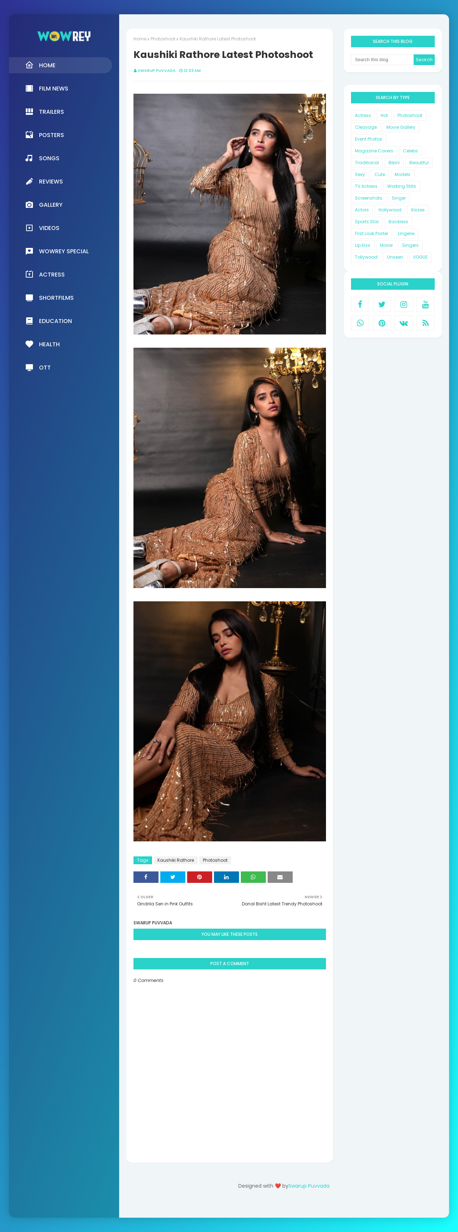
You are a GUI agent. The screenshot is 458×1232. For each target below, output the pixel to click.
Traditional (367, 163)
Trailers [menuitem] (44, 111)
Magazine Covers (374, 151)
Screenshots (368, 198)
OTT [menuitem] (38, 367)
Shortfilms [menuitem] (49, 297)
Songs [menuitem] (42, 158)
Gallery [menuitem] (44, 204)
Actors (362, 210)
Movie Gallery (400, 127)
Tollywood (366, 257)
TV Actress (366, 186)
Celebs (410, 151)
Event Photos (368, 139)
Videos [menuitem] (42, 228)
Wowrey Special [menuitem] (57, 251)
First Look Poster (371, 233)
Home (139, 39)
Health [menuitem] (42, 344)
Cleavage (366, 127)
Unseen (395, 257)
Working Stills (401, 186)
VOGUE (420, 257)
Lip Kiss (362, 245)
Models (402, 174)
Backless (398, 222)
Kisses (418, 210)
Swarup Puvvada (157, 70)
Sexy (360, 174)
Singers (410, 245)
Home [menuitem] (40, 65)
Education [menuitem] (48, 321)
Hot (384, 115)
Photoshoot (163, 39)
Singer (399, 198)
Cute (380, 174)
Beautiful (419, 163)
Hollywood (390, 210)
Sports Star (367, 222)
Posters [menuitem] (44, 135)
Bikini (394, 163)
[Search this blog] (382, 59)
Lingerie (406, 233)
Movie (386, 245)
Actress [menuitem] (45, 274)
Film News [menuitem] (46, 88)
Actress (363, 115)
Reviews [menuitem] (44, 181)
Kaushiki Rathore (175, 860)
